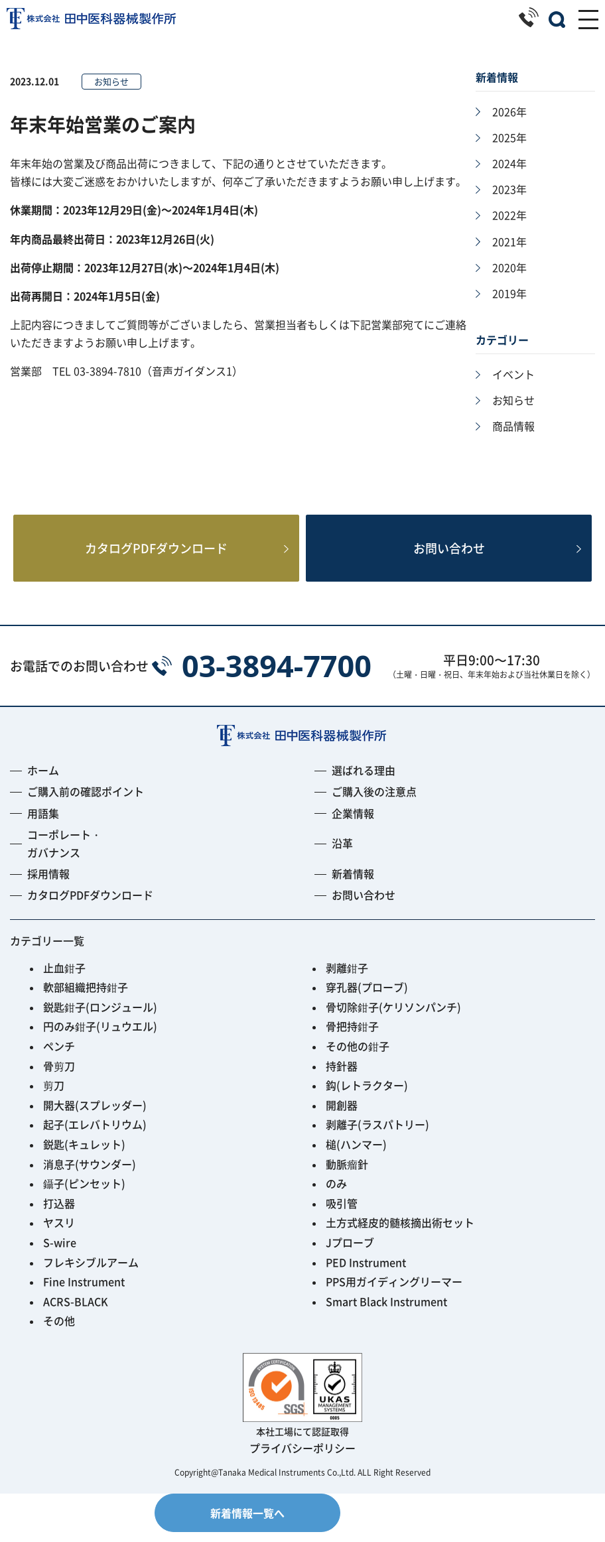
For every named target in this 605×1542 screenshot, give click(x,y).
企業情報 (353, 823)
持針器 (342, 1076)
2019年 (509, 293)
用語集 (43, 823)
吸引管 (342, 1213)
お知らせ (513, 400)
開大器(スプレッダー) (95, 1115)
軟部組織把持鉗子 (85, 997)
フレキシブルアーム (91, 1272)
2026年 (509, 111)
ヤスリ (59, 1232)
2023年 (509, 189)
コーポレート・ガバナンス (64, 853)
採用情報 (48, 883)
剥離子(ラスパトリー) (377, 1134)
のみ (336, 1193)
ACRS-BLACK (75, 1311)
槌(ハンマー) (356, 1154)
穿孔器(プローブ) (367, 997)
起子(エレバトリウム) (95, 1134)
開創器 (342, 1115)
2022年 (509, 215)
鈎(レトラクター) (367, 1095)
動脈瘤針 (347, 1174)
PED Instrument (366, 1272)
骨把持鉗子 (352, 1036)
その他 (59, 1330)
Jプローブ (350, 1252)
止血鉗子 (64, 978)
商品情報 (513, 426)
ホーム (43, 780)
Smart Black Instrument (386, 1311)
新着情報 (353, 883)
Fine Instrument (84, 1291)
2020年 (509, 267)
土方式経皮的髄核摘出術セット (400, 1232)
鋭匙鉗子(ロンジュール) (100, 1017)
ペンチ (59, 1056)
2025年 (509, 137)
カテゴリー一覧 (47, 950)
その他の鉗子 (357, 1056)
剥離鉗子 (347, 978)
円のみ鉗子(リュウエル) (100, 1036)
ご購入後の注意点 (374, 801)
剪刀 (53, 1095)
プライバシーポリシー (302, 1458)
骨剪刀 (59, 1076)
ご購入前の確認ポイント (85, 801)
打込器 (59, 1213)
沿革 (342, 853)
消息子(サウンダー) (89, 1174)
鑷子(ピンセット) (84, 1193)
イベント (513, 374)
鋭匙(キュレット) (84, 1154)
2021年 (509, 241)
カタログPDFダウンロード (156, 553)
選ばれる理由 (363, 780)
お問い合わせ (449, 553)
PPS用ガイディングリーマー (394, 1291)
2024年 (509, 163)
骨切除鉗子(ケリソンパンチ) (393, 1017)
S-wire (59, 1252)
